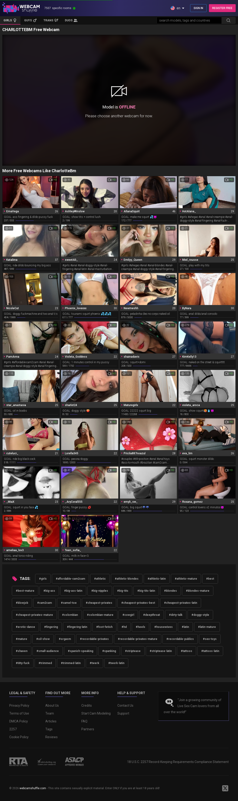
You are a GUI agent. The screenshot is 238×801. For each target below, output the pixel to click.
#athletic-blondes (127, 578)
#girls (43, 578)
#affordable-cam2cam (70, 578)
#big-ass (49, 590)
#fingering (51, 627)
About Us (52, 705)
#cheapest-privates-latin (180, 602)
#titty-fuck (23, 663)
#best (210, 578)
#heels (140, 627)
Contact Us (125, 705)
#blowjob (22, 602)
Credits (86, 705)
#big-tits (122, 590)
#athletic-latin (157, 578)
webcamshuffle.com (33, 788)
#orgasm (65, 639)
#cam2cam (44, 602)
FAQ (84, 721)
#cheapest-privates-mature (34, 615)
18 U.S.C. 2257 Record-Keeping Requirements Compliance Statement (178, 762)
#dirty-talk (175, 615)
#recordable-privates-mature (137, 639)
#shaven (21, 651)
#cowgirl (128, 615)
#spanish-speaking (80, 651)
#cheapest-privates (99, 602)
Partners (87, 729)
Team (49, 713)
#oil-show (43, 639)
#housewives (163, 627)
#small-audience (47, 651)
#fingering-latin (77, 627)
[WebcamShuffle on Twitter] (225, 788)
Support (123, 713)
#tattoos (186, 651)
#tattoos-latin (210, 651)
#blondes (170, 590)
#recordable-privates (94, 639)
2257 (13, 729)
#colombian (70, 615)
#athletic (100, 578)
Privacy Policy (19, 705)
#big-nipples (99, 590)
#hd (124, 627)
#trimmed (45, 663)
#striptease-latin (161, 651)
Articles (50, 721)
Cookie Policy (19, 737)
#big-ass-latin (73, 590)
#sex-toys (210, 639)
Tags (49, 729)
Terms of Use (19, 713)
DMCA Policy (18, 721)
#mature (21, 639)
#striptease (133, 651)
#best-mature (25, 590)
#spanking (109, 651)
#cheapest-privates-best (138, 602)
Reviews (51, 737)
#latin (185, 627)
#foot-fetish (104, 627)
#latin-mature (207, 627)
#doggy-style (200, 615)
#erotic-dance (25, 627)
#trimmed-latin (71, 663)
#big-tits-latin (146, 590)
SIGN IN (198, 8)
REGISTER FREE (222, 8)
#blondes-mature (197, 590)
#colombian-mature (100, 615)
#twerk (94, 663)
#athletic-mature (186, 578)
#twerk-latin (116, 663)
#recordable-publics (180, 639)
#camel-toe (69, 602)
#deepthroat (151, 615)
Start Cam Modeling (96, 713)
